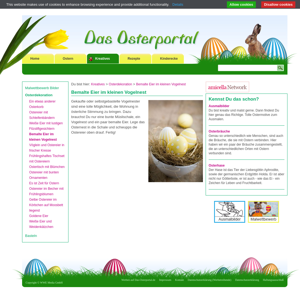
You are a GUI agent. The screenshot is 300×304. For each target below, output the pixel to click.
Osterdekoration (38, 95)
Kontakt (179, 279)
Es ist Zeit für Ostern (44, 183)
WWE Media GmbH (51, 282)
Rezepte (134, 59)
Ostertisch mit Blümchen (47, 167)
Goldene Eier (38, 216)
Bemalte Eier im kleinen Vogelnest (161, 84)
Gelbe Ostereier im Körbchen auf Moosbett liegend (46, 205)
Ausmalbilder (219, 106)
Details (177, 4)
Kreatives (102, 59)
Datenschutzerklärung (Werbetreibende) (209, 279)
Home (34, 59)
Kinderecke (169, 59)
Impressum (165, 279)
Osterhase (217, 165)
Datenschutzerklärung (247, 279)
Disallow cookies (278, 4)
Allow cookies (241, 4)
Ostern (68, 59)
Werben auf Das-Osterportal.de (138, 279)
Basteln (31, 236)
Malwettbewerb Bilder (42, 88)
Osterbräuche (219, 131)
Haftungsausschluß (273, 279)
